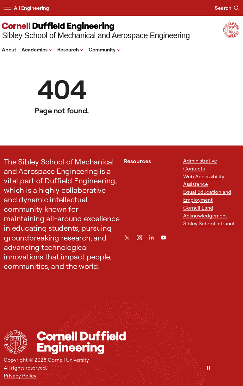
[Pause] (208, 368)
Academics (37, 49)
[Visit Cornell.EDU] (231, 36)
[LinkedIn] (151, 237)
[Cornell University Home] (15, 341)
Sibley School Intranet (209, 223)
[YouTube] (163, 237)
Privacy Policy (20, 375)
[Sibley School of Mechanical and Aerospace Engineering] (96, 31)
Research (70, 49)
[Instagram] (139, 237)
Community (104, 49)
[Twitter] (127, 237)
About (9, 49)
